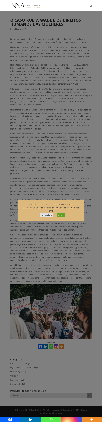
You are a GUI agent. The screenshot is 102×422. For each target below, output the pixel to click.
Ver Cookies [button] (47, 215)
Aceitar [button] (60, 215)
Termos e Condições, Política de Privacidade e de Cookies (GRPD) (51, 209)
